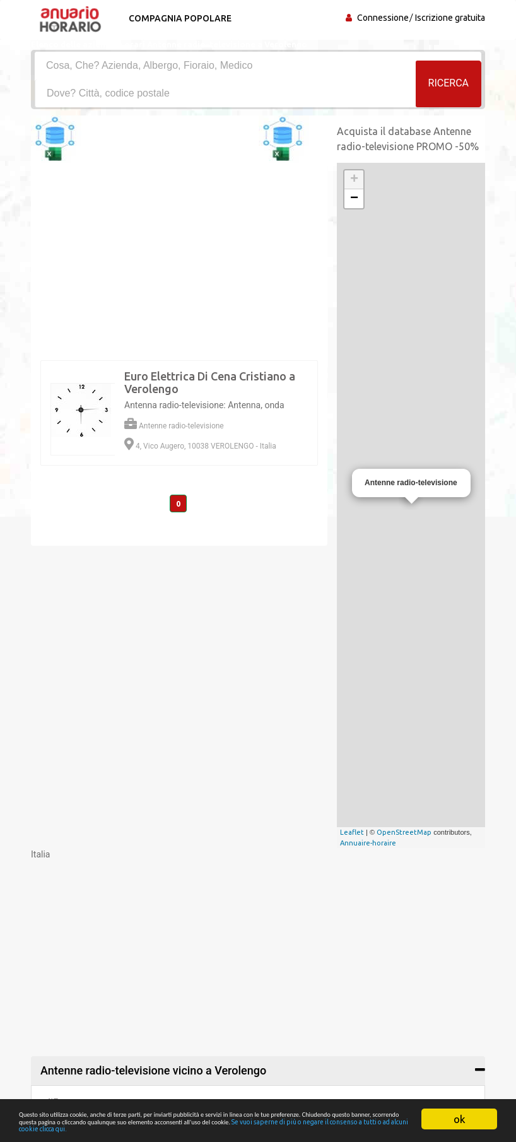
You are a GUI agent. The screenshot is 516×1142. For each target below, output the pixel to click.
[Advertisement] (258, 949)
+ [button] (354, 179)
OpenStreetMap (404, 832)
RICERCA (448, 92)
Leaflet (352, 832)
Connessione (383, 18)
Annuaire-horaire (368, 843)
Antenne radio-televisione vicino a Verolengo (153, 1070)
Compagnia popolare (174, 18)
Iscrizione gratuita (450, 18)
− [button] (354, 198)
